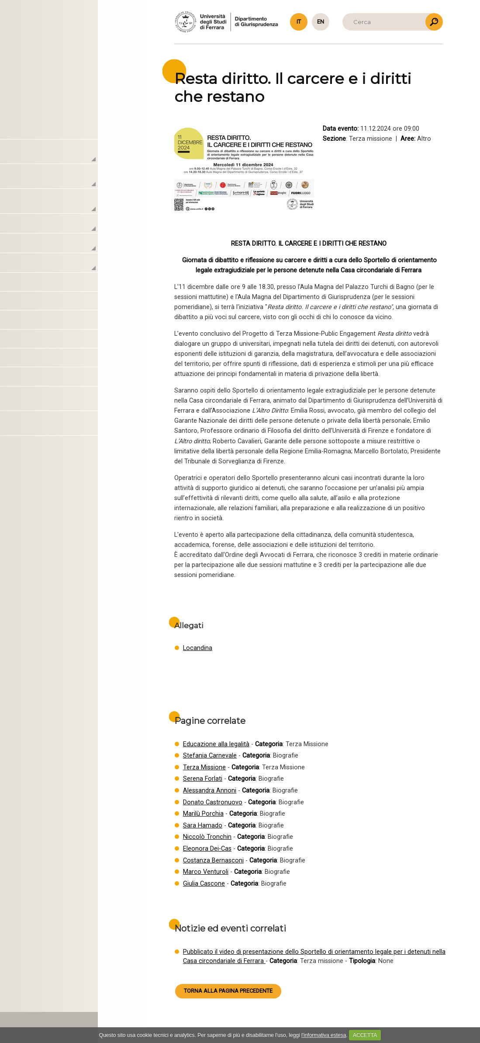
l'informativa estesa (323, 1035)
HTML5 (49, 1003)
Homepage (57, 131)
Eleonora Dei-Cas (207, 848)
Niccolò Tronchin (207, 837)
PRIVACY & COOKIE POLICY (64, 1024)
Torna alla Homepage (72, 55)
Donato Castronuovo (212, 802)
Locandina (197, 648)
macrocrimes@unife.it (56, 972)
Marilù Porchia (203, 813)
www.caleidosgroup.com (87, 996)
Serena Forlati (202, 778)
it (299, 21)
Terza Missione (204, 767)
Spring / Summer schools (89, 379)
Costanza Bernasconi (213, 860)
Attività (48, 206)
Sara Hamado (202, 825)
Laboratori (54, 181)
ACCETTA (365, 1035)
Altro (56, 361)
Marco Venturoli (205, 872)
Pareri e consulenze (79, 342)
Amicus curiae (70, 323)
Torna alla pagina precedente (228, 990)
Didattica (57, 246)
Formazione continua (82, 304)
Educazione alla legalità (216, 744)
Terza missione (67, 266)
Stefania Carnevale (210, 755)
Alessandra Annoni (209, 790)
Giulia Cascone (204, 883)
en (320, 21)
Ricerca (55, 227)
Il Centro (51, 156)
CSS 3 (71, 1003)
